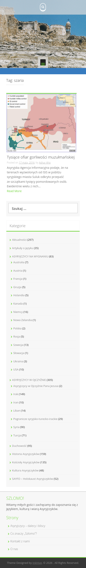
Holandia (19, 295)
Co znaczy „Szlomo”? (23, 533)
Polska (17, 328)
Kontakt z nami (20, 541)
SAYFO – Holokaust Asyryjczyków (32, 479)
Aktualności (19, 240)
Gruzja (17, 287)
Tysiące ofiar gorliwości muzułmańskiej (41, 157)
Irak (15, 394)
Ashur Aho (44, 162)
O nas (14, 549)
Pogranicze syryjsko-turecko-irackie (35, 419)
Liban (16, 410)
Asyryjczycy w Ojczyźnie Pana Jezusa (35, 386)
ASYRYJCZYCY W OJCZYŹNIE (29, 380)
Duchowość (19, 446)
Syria (16, 427)
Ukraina (18, 361)
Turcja (17, 435)
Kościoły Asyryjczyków (25, 462)
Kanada (18, 303)
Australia (18, 262)
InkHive (37, 563)
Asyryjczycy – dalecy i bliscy (27, 526)
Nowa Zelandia (22, 320)
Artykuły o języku (22, 248)
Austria (17, 270)
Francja (17, 279)
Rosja (16, 336)
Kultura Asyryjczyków (25, 470)
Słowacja (18, 353)
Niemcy (18, 312)
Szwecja (18, 345)
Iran (15, 402)
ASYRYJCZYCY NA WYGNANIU (30, 256)
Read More (14, 191)
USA (15, 369)
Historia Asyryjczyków (25, 454)
